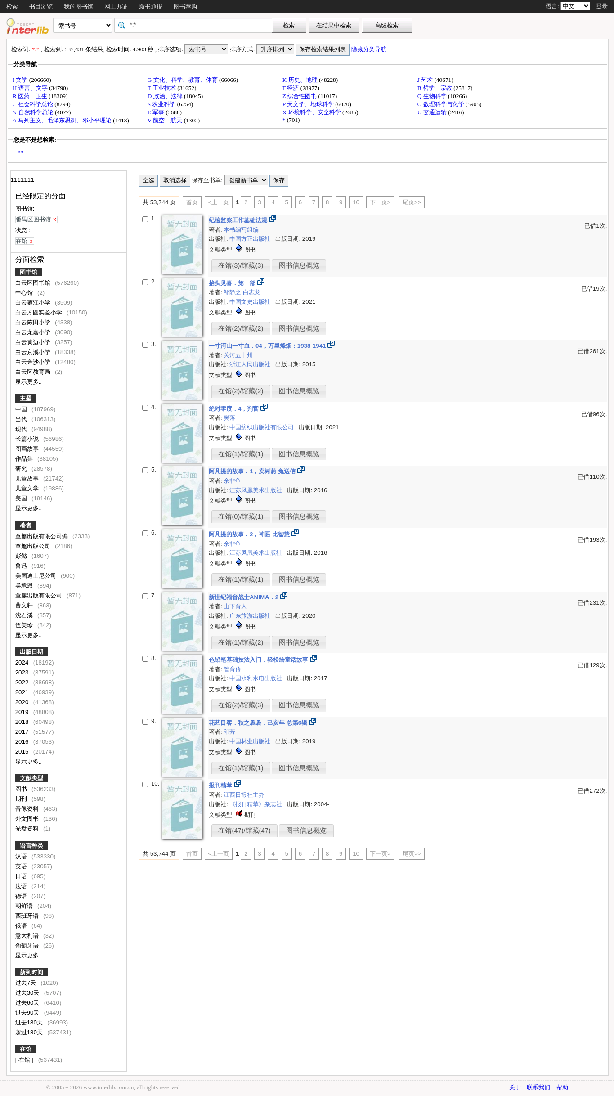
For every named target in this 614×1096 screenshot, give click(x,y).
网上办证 (116, 6)
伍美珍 (25, 625)
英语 (22, 866)
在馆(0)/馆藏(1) (240, 516)
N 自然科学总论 (34, 112)
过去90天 (28, 1012)
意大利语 (27, 935)
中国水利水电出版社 (256, 678)
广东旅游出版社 (250, 615)
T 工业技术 (163, 88)
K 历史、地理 (300, 79)
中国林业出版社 (250, 741)
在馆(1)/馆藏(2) (240, 642)
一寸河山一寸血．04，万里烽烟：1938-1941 (268, 345)
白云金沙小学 (33, 362)
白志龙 (251, 292)
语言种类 (31, 845)
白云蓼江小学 (33, 302)
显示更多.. (28, 381)
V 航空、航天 (166, 120)
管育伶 (232, 669)
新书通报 (150, 6)
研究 (22, 468)
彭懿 (22, 555)
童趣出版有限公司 (39, 595)
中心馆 (25, 292)
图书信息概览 (299, 265)
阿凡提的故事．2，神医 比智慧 (250, 534)
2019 (22, 712)
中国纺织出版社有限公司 (262, 427)
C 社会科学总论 (34, 104)
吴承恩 (25, 585)
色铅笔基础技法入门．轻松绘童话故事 (259, 659)
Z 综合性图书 (300, 96)
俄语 (22, 925)
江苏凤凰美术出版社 (256, 490)
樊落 (229, 417)
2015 (22, 751)
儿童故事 (27, 478)
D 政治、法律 (166, 96)
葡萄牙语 (27, 945)
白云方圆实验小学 (39, 312)
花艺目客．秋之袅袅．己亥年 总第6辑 (259, 722)
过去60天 (28, 1002)
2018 (22, 722)
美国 (22, 498)
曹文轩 (25, 605)
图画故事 (27, 448)
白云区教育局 (33, 371)
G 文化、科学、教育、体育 (183, 79)
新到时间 (31, 972)
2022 (22, 682)
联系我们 (538, 1087)
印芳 (229, 731)
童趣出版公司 (33, 546)
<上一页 (218, 202)
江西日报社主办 (244, 794)
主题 (25, 398)
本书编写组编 (241, 229)
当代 (22, 419)
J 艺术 (426, 79)
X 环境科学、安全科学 (312, 112)
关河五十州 (238, 355)
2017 (22, 731)
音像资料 (27, 808)
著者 (25, 525)
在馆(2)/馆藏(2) (240, 328)
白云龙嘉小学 (33, 332)
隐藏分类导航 (369, 49)
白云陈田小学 (33, 322)
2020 (22, 702)
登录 (602, 6)
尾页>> (412, 202)
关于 (515, 1087)
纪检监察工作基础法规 (239, 220)
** (20, 152)
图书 (22, 789)
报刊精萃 (221, 785)
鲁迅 (22, 565)
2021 (22, 692)
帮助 (562, 1087)
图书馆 (28, 272)
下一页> (380, 202)
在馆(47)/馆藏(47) (244, 830)
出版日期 (31, 651)
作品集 (25, 458)
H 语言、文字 (31, 88)
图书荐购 (185, 6)
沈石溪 (25, 615)
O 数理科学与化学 (441, 104)
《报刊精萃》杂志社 (256, 804)
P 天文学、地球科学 (309, 104)
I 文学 (21, 79)
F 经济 (291, 88)
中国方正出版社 (250, 238)
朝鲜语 (25, 906)
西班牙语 (27, 915)
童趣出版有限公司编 (42, 536)
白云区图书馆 (33, 282)
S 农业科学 (162, 104)
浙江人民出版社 (250, 364)
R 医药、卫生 (31, 96)
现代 (22, 429)
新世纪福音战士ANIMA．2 (244, 597)
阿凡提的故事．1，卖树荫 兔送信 (253, 471)
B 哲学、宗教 (435, 88)
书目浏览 (41, 6)
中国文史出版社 (250, 301)
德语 (22, 896)
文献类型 (31, 778)
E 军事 (157, 112)
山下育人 (235, 606)
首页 (192, 202)
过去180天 (30, 1022)
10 (356, 202)
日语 (22, 876)
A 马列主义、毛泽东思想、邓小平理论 (63, 120)
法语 (22, 886)
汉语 (22, 856)
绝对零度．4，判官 (234, 408)
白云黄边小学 (33, 342)
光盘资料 (27, 828)
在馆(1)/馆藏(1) (240, 454)
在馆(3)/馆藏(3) (240, 265)
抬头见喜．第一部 (233, 283)
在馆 (25, 1049)
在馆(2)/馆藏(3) (240, 705)
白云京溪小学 (33, 352)
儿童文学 (27, 488)
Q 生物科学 (432, 96)
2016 (22, 741)
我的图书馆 (78, 6)
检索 (12, 6)
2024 (22, 662)
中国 (22, 409)
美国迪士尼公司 (36, 575)
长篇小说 (27, 439)
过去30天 (28, 992)
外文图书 (27, 818)
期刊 (22, 798)
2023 (22, 672)
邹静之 (233, 292)
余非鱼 (232, 480)
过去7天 (26, 982)
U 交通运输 (432, 112)
